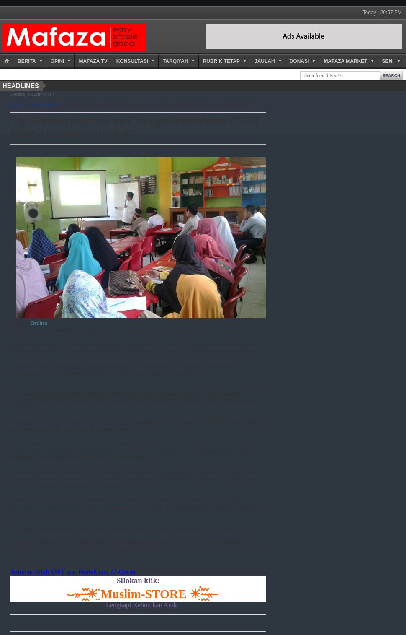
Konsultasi (132, 61)
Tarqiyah (175, 61)
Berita (27, 61)
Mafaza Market (345, 61)
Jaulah (264, 61)
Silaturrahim (44, 105)
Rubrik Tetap (221, 61)
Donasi (299, 61)
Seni (388, 61)
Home (17, 105)
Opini (57, 61)
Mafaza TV (93, 61)
